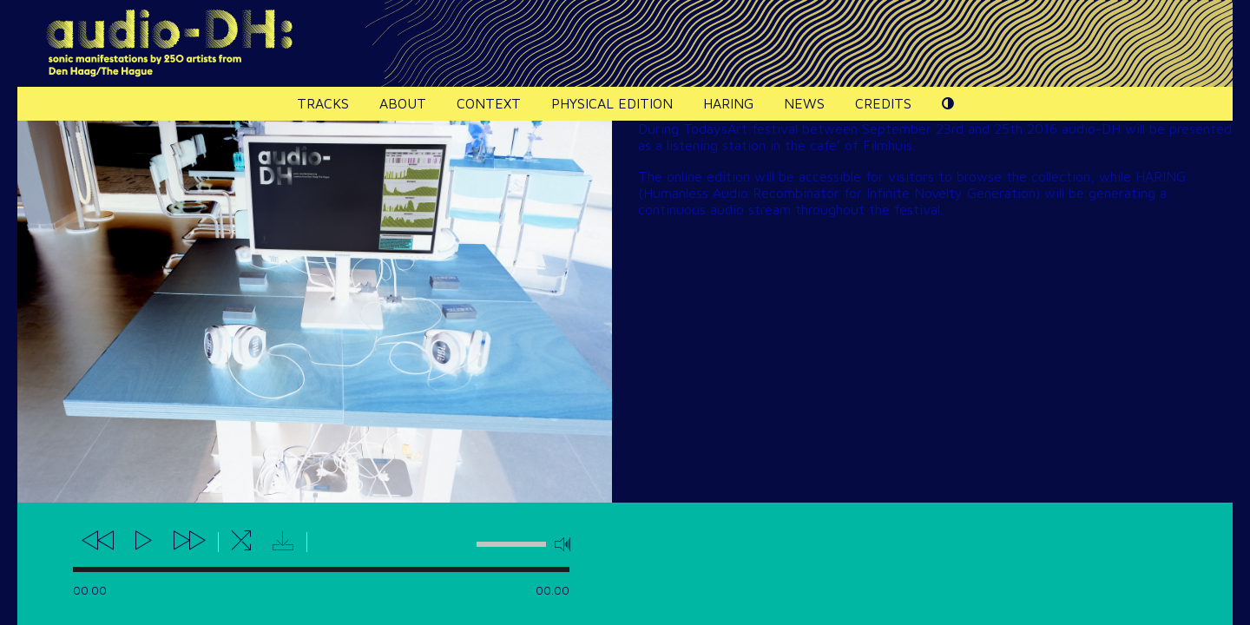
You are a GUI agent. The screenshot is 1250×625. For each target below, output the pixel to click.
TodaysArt (715, 128)
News (804, 103)
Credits (883, 103)
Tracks (323, 103)
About (402, 103)
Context (489, 103)
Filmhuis (887, 145)
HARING (728, 103)
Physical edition (612, 103)
